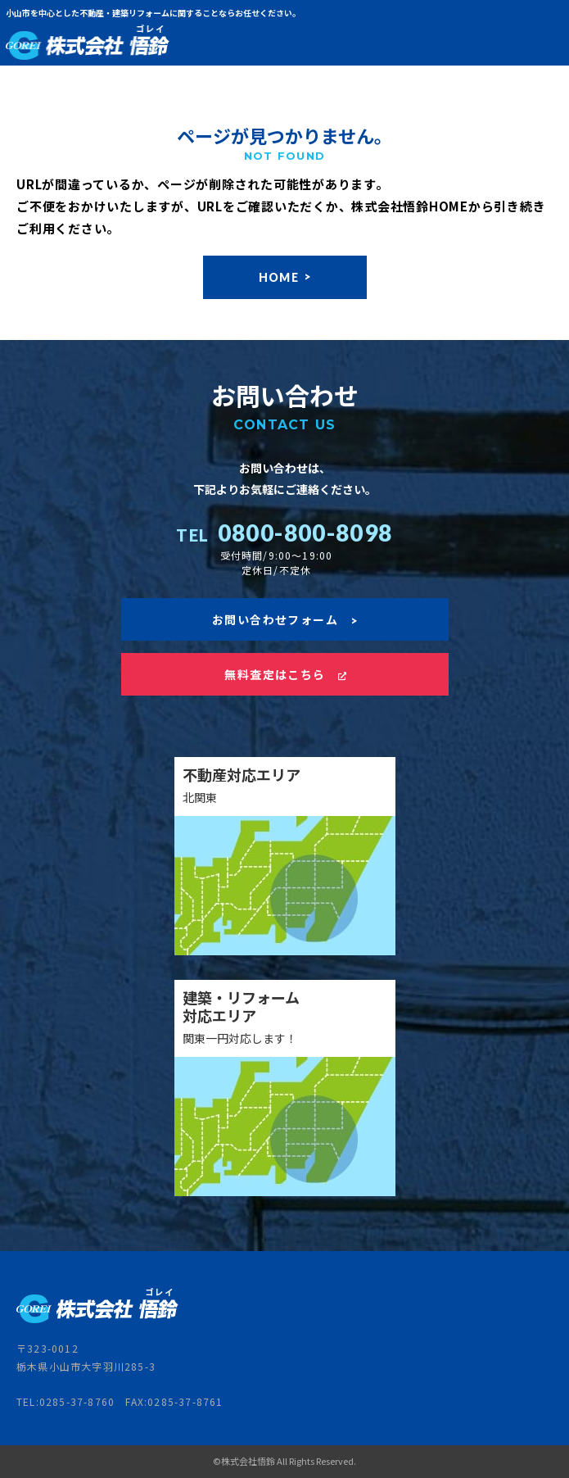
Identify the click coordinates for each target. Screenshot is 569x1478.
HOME (285, 277)
